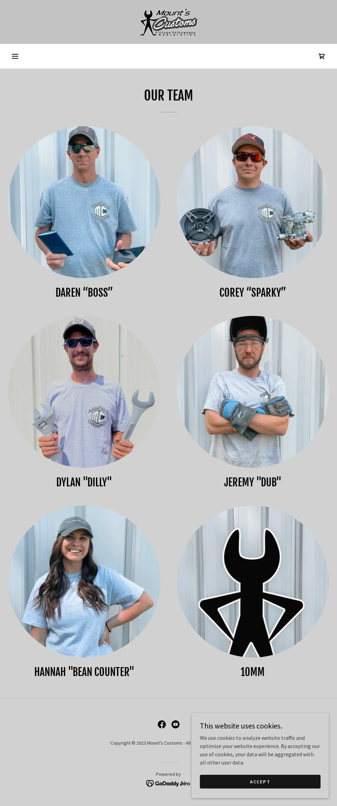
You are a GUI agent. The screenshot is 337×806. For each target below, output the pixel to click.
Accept (260, 781)
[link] (168, 22)
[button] (15, 56)
